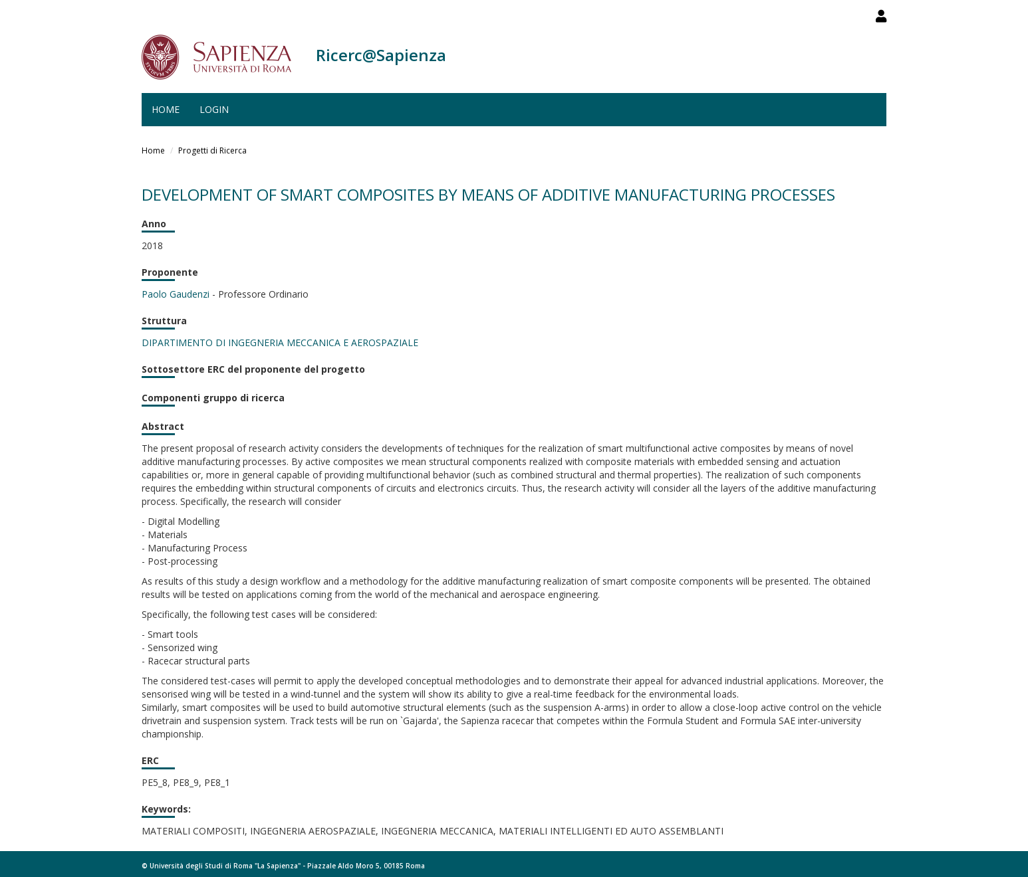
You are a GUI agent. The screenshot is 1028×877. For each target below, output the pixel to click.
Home (166, 109)
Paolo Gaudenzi (175, 294)
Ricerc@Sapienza (381, 55)
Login (214, 109)
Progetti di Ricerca (212, 150)
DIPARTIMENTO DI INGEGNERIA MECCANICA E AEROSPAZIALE (280, 342)
